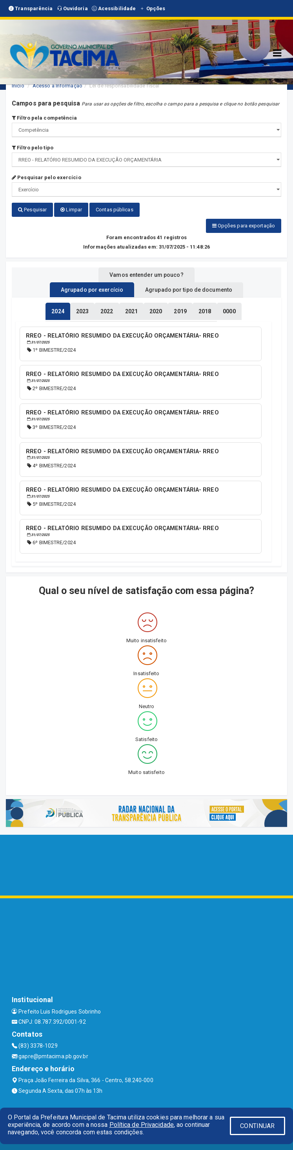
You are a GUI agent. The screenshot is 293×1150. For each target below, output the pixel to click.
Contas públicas (114, 210)
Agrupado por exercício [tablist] (92, 290)
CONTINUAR (257, 1126)
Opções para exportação (243, 226)
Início (18, 86)
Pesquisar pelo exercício (46, 177)
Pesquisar (32, 210)
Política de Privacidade (141, 1124)
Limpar (71, 210)
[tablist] (57, 311)
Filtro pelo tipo (32, 148)
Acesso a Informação (57, 86)
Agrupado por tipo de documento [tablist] (188, 290)
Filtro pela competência (44, 118)
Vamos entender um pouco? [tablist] (146, 275)
